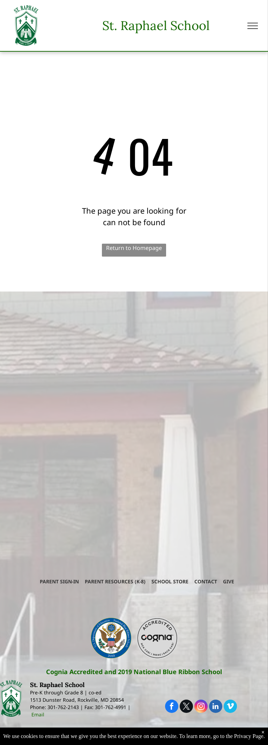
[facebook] (171, 707)
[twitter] (186, 707)
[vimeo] (230, 707)
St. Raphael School (156, 25)
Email (37, 714)
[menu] (253, 26)
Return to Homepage (134, 248)
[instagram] (201, 707)
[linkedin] (215, 707)
